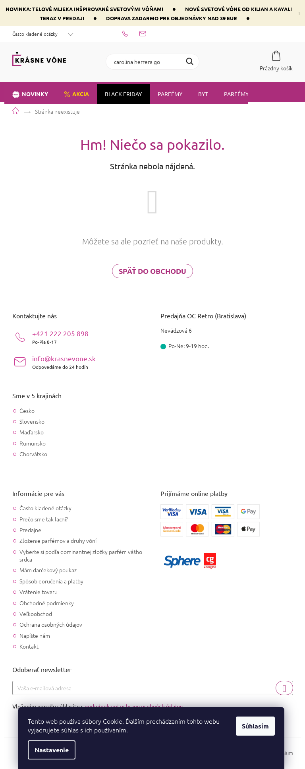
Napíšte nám (34, 635)
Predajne (30, 530)
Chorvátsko (33, 454)
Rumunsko (32, 443)
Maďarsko (31, 432)
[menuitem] (30, 92)
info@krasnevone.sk (64, 362)
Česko (27, 411)
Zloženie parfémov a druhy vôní (58, 540)
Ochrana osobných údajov (50, 624)
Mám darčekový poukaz (48, 570)
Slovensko (31, 421)
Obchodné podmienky (46, 603)
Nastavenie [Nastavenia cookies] (53, 750)
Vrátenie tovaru (38, 592)
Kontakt (29, 646)
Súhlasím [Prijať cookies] (256, 726)
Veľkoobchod (35, 614)
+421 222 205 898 (60, 337)
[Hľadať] (152, 62)
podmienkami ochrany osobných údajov (134, 706)
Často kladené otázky (35, 34)
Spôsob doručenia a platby (51, 581)
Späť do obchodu (152, 270)
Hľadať (189, 61)
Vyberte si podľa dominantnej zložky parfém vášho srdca (80, 555)
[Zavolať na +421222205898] (130, 33)
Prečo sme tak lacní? (43, 519)
